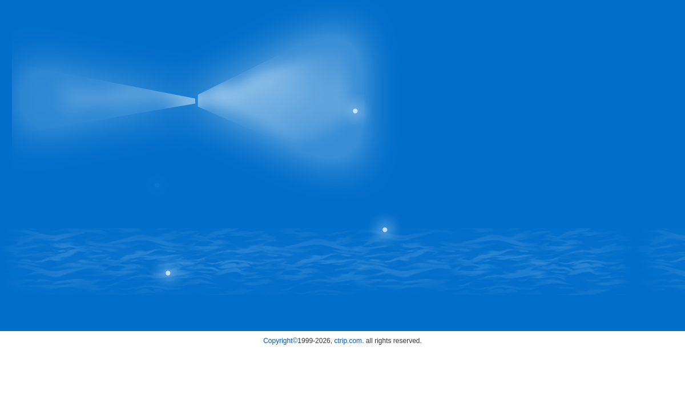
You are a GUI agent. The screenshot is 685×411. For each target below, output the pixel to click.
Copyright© (280, 341)
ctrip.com (348, 341)
